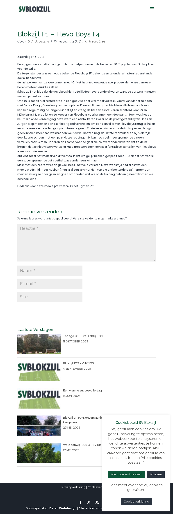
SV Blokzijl (39, 41)
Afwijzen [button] (156, 474)
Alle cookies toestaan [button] (126, 474)
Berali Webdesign (63, 508)
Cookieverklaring (99, 487)
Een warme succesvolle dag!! (83, 390)
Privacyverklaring (73, 487)
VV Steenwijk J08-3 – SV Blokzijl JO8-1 (89, 445)
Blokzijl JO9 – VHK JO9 (78, 363)
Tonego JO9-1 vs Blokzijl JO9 (83, 336)
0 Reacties (95, 41)
